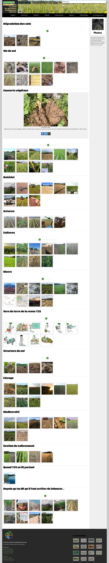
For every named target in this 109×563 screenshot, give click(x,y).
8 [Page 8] (54, 239)
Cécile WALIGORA (8, 551)
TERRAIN (35, 15)
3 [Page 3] (47, 278)
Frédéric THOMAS (8, 549)
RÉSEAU (71, 15)
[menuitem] (5, 15)
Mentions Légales (8, 558)
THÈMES (12, 15)
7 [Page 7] (50, 145)
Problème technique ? (9, 559)
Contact (5, 556)
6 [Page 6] (49, 239)
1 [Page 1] (42, 31)
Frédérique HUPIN (8, 553)
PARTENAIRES (84, 15)
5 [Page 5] (45, 145)
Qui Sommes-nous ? (98, 15)
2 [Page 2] (46, 58)
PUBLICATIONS (59, 15)
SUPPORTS (24, 15)
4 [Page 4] (43, 145)
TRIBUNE (46, 15)
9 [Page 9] (55, 145)
